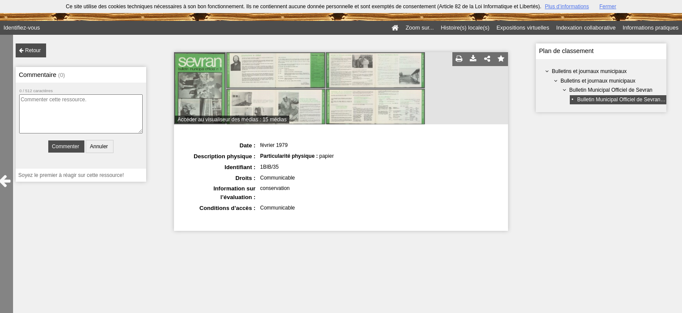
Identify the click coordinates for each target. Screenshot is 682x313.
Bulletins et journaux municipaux (589, 71)
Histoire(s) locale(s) (465, 27)
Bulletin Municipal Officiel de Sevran (610, 90)
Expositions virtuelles (522, 27)
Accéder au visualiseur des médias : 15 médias (232, 120)
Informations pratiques (650, 27)
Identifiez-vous (21, 27)
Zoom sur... (419, 27)
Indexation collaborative (586, 27)
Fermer (607, 6)
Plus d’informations (567, 6)
